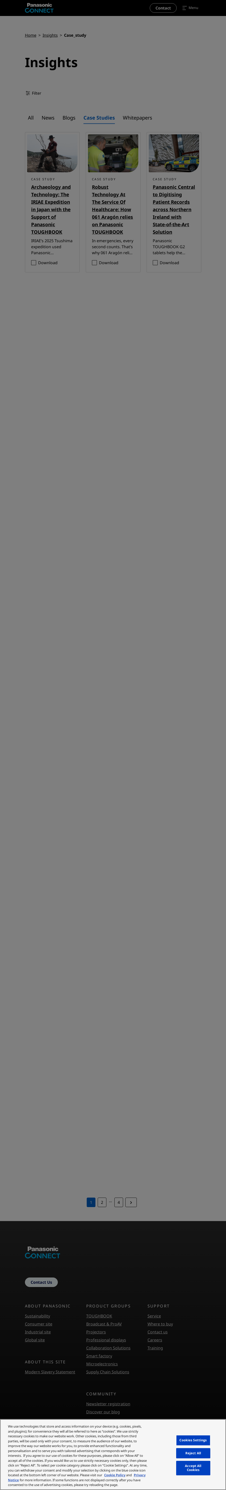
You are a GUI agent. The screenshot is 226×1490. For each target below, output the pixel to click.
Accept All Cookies (193, 1468)
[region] (113, 1454)
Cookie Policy (114, 1475)
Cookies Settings (193, 1440)
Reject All (193, 1453)
